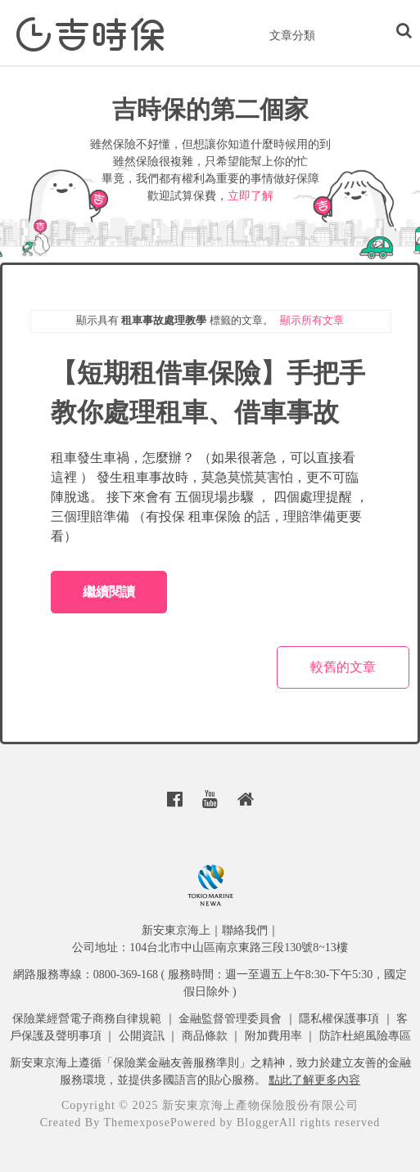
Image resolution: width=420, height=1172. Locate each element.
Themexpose (136, 1122)
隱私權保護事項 (339, 1019)
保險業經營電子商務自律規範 (86, 1019)
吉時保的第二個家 (210, 109)
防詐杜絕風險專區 (365, 1036)
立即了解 (250, 196)
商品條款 (205, 1036)
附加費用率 (273, 1036)
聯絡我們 (245, 930)
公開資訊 (142, 1036)
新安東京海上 (176, 930)
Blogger (258, 1122)
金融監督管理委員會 (230, 1019)
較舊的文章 (343, 667)
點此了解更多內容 (314, 1080)
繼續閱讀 (109, 592)
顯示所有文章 (312, 320)
